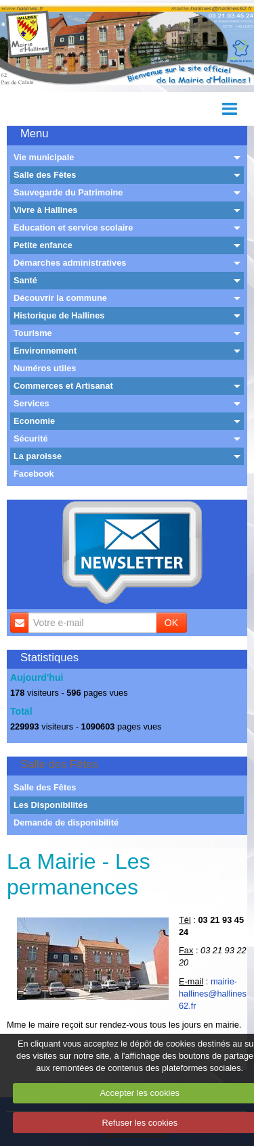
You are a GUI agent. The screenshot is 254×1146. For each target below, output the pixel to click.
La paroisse (38, 456)
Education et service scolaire (73, 227)
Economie (34, 421)
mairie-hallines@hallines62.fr (213, 993)
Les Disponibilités (51, 805)
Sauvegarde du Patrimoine (68, 192)
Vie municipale (44, 157)
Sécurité (31, 438)
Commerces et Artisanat (63, 386)
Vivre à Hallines (45, 210)
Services (31, 403)
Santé (25, 280)
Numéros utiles (45, 368)
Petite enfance (43, 245)
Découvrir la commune (60, 298)
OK (171, 622)
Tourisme (33, 333)
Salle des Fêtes (45, 175)
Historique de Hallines (59, 315)
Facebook (34, 474)
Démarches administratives (70, 263)
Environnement (45, 350)
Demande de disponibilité (66, 822)
